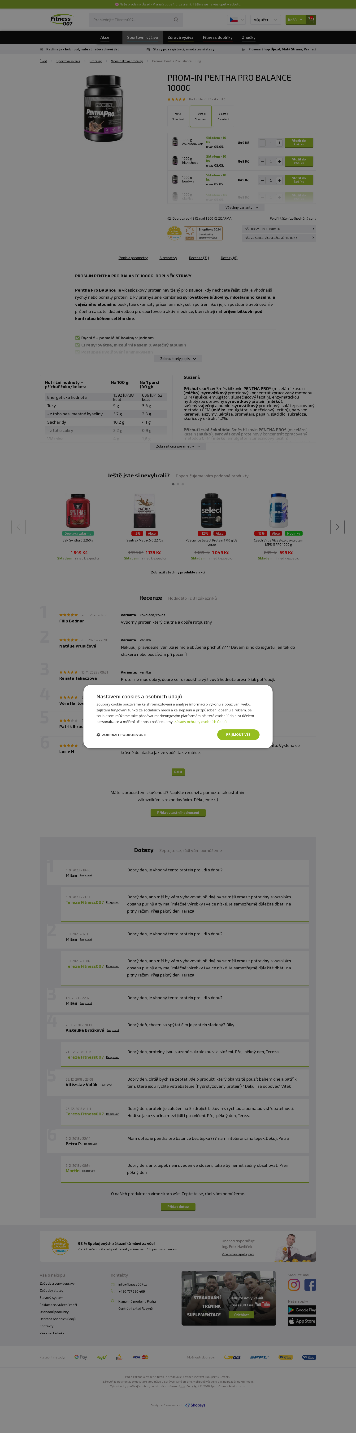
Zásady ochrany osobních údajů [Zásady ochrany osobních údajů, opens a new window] (200, 721)
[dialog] (178, 716)
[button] (121, 734)
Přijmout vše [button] (238, 734)
